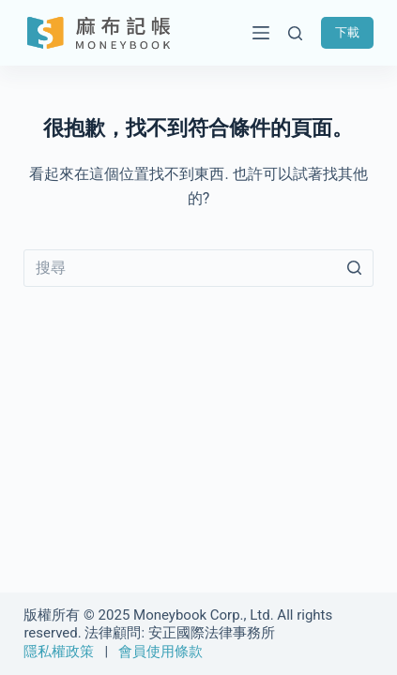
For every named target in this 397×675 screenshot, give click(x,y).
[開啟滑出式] (256, 32)
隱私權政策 (58, 651)
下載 (347, 32)
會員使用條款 (160, 651)
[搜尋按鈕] (355, 268)
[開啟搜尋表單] (295, 33)
